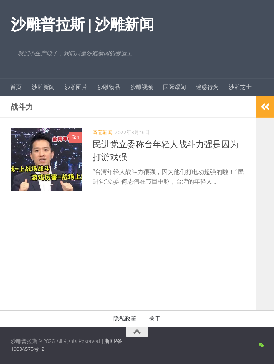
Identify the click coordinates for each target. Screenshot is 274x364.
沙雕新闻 (43, 87)
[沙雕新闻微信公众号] (261, 345)
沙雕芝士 (240, 87)
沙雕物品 (108, 87)
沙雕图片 (76, 87)
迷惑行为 (207, 87)
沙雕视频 (141, 87)
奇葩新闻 (103, 132)
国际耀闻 (174, 87)
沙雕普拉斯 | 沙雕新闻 (82, 25)
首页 (16, 87)
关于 (155, 318)
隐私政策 (124, 318)
